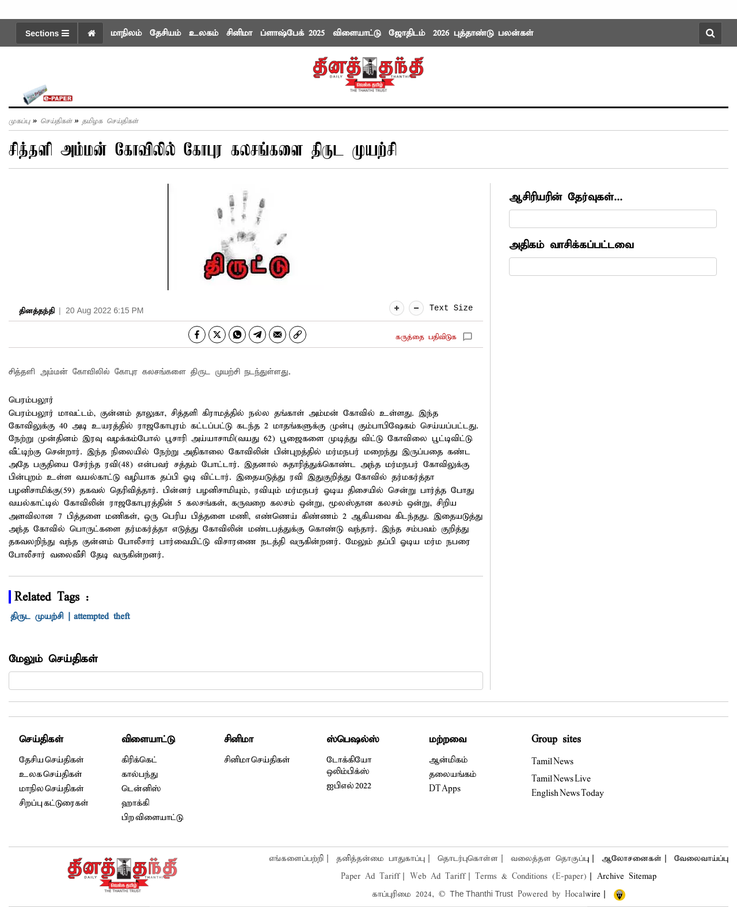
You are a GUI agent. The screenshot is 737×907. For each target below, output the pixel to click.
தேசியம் (165, 33)
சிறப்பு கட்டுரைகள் (53, 803)
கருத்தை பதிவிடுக (426, 337)
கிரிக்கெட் (139, 760)
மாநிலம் (126, 33)
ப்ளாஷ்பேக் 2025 (292, 33)
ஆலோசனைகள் (632, 858)
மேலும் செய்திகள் (53, 659)
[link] (297, 334)
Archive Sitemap (626, 876)
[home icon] (91, 33)
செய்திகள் (56, 121)
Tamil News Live (561, 779)
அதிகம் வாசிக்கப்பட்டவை (571, 245)
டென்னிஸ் (141, 789)
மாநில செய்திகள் (51, 789)
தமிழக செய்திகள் (110, 121)
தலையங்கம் (452, 774)
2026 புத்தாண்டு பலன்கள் (483, 33)
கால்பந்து (139, 774)
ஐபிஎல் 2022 (348, 786)
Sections (47, 33)
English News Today (567, 793)
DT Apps (445, 789)
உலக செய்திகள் (50, 774)
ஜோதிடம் (407, 33)
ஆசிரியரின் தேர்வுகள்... (565, 197)
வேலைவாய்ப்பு (701, 858)
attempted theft (104, 617)
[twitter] (217, 334)
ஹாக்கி (135, 803)
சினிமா (239, 33)
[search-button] (710, 33)
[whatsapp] (237, 334)
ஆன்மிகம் (448, 760)
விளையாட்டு (357, 33)
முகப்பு (19, 121)
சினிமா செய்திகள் (257, 760)
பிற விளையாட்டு (152, 818)
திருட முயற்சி (39, 617)
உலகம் (203, 33)
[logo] (368, 71)
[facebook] (197, 334)
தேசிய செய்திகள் (51, 760)
